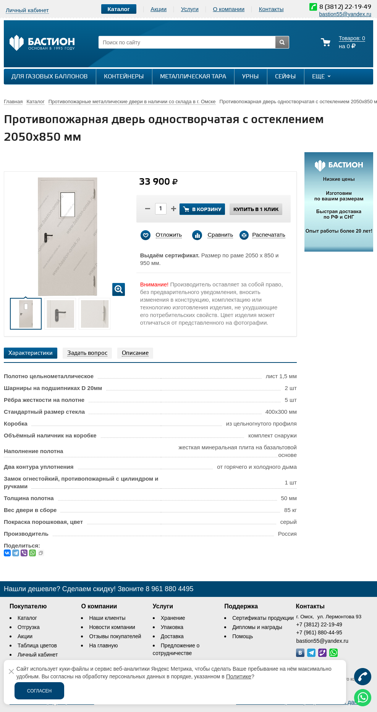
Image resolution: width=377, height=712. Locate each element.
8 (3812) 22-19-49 (345, 7)
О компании (228, 9)
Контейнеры (124, 76)
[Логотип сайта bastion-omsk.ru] (42, 43)
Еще (322, 76)
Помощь (242, 636)
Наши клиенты (107, 618)
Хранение (173, 618)
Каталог (27, 618)
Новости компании (112, 627)
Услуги (190, 9)
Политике (238, 676)
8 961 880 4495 (169, 589)
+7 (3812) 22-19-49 (319, 624)
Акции (158, 9)
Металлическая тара (193, 76)
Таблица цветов (37, 645)
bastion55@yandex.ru (345, 14)
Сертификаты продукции (263, 618)
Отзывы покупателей (115, 636)
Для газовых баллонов (49, 76)
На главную (103, 645)
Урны (250, 76)
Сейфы (285, 76)
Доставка (172, 636)
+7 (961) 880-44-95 (319, 632)
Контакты (271, 9)
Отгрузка (29, 627)
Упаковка (172, 627)
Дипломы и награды (257, 627)
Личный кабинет (38, 655)
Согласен (39, 691)
